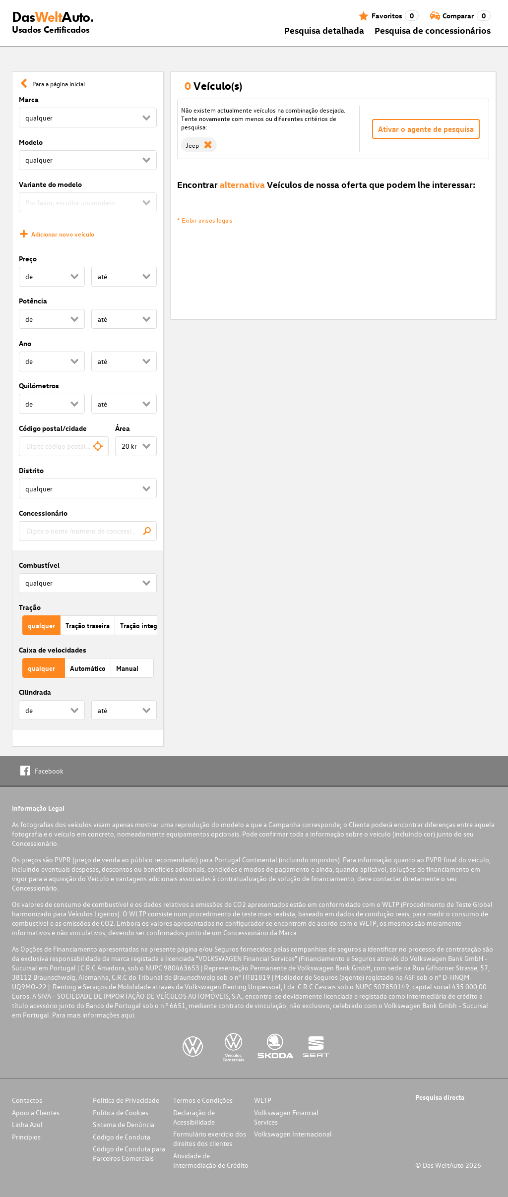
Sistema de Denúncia (123, 1124)
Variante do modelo (50, 184)
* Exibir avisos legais (205, 220)
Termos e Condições (203, 1100)
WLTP (262, 1100)
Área (122, 428)
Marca (29, 99)
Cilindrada (35, 692)
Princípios (26, 1136)
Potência (33, 300)
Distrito (31, 470)
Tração (30, 607)
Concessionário (43, 513)
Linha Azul (27, 1124)
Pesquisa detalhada (324, 30)
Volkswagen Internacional (293, 1133)
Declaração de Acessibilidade (194, 1117)
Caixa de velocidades (52, 650)
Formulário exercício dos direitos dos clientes (209, 1138)
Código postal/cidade (53, 428)
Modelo (31, 142)
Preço (28, 258)
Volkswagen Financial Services (286, 1117)
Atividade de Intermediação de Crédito (211, 1160)
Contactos (27, 1100)
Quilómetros (39, 385)
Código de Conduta (121, 1136)
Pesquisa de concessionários (433, 30)
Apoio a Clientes (36, 1112)
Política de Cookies (120, 1112)
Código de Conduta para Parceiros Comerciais (129, 1153)
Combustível (39, 565)
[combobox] (64, 446)
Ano (25, 343)
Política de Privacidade (126, 1100)
